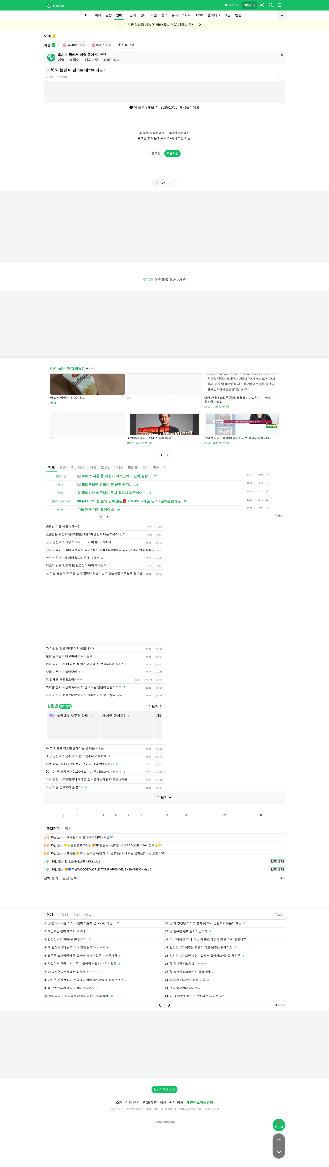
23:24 (279, 914)
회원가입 (249, 5)
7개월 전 (50, 77)
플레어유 (74, 45)
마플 (93, 467)
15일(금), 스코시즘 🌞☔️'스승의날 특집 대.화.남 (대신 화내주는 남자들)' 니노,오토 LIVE (104, 853)
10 (186, 815)
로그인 (156, 153)
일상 (108, 15)
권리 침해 (176, 1102)
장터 (143, 15)
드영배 (131, 15)
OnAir (105, 467)
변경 (238, 15)
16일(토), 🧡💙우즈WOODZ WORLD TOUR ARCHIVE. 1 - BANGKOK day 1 (97, 870)
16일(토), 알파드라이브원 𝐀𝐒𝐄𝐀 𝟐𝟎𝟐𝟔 (72, 862)
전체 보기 (51, 878)
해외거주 (91, 60)
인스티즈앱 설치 (164, 1089)
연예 (119, 15)
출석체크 (214, 15)
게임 (227, 15)
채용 (163, 1102)
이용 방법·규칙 (232, 5)
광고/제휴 (149, 1102)
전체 (51, 467)
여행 (61, 60)
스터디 (186, 15)
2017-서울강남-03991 (191, 1109)
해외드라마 (111, 60)
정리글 (133, 467)
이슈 (98, 15)
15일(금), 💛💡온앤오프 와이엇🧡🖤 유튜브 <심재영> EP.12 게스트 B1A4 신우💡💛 (103, 845)
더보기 (154, 706)
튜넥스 (101, 45)
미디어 (119, 467)
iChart (199, 15)
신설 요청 (126, 45)
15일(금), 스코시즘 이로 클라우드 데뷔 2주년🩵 (78, 837)
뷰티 (174, 15)
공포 (164, 15)
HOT (87, 15)
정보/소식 (78, 467)
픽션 (153, 15)
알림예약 (277, 861)
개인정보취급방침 (199, 1102)
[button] (161, 455)
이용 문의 (132, 1102)
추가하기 (65, 706)
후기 (145, 467)
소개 (119, 1102)
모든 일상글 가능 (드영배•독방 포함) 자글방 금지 (161, 24)
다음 (223, 814)
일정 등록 (69, 878)
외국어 (74, 60)
